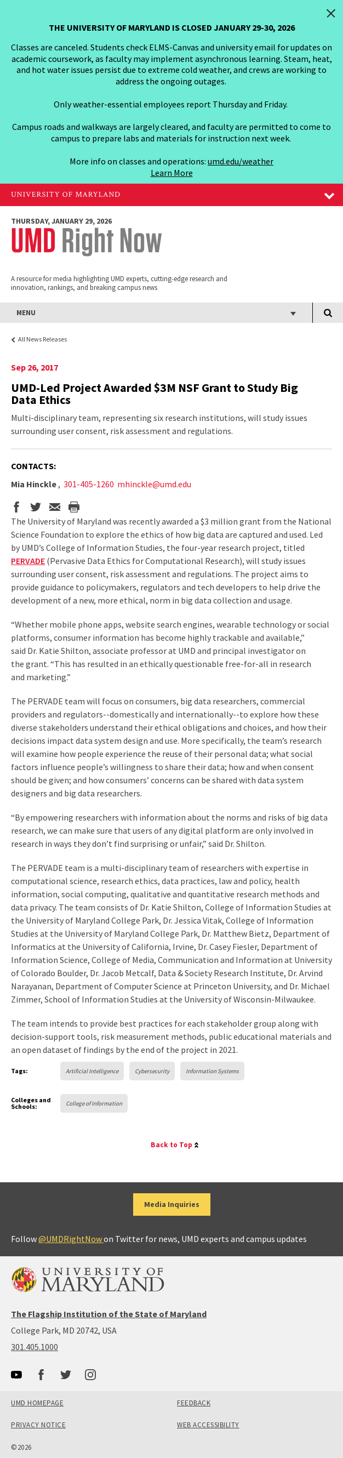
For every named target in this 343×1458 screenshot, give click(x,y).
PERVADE (28, 560)
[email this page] (54, 508)
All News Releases (42, 339)
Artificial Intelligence (92, 1071)
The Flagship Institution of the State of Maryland (109, 1313)
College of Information (94, 1103)
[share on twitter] (35, 508)
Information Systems (212, 1071)
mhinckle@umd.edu (154, 484)
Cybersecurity (152, 1071)
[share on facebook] (16, 508)
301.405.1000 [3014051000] (34, 1346)
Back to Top (171, 1144)
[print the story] (73, 508)
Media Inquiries (171, 1204)
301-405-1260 (89, 484)
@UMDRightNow (71, 1238)
